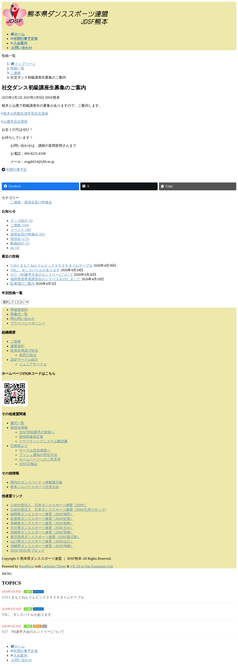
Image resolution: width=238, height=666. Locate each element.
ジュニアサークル (33, 364)
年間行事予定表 (24, 651)
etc (44, 626)
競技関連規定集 (31, 437)
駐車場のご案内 (22, 283)
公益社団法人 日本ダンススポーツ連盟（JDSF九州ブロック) (58, 509)
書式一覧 (19, 314)
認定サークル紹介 (24, 359)
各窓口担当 (27, 355)
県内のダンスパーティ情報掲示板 (36, 482)
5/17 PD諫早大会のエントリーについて (41, 274)
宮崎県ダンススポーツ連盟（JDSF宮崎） (42, 532)
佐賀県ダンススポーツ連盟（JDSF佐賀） (42, 519)
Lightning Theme (54, 566)
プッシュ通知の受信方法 (38, 455)
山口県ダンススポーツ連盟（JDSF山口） (42, 541)
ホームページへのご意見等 (40, 459)
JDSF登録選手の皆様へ (37, 432)
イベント (38, 591)
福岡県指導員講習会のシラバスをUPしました (45, 279)
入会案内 (18, 655)
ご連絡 (15, 202)
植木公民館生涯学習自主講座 (25, 113)
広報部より (19, 446)
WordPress (26, 566)
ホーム (17, 646)
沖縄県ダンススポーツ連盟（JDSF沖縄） (42, 546)
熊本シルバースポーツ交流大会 (34, 487)
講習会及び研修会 (38, 202)
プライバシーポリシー (27, 323)
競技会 (37, 626)
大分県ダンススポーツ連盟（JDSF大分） (42, 528)
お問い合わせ (22, 319)
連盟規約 (19, 309)
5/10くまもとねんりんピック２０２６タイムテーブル (51, 265)
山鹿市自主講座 (15, 121)
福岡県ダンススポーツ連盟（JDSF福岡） (42, 514)
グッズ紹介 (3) (21, 221)
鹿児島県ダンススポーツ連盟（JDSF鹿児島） (45, 537)
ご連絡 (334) (19, 225)
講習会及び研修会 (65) (27, 234)
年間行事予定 (16, 169)
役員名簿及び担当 (24, 350)
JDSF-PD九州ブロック (27, 550)
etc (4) (14, 248)
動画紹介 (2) (19, 243)
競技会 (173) (19, 239)
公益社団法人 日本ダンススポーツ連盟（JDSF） (48, 505)
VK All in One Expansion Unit (91, 566)
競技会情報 (19, 427)
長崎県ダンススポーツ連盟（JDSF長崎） (42, 523)
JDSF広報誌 (28, 464)
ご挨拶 (15, 341)
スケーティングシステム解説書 (43, 441)
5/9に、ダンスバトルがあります (35, 270)
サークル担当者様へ (34, 450)
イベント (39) (20, 230)
